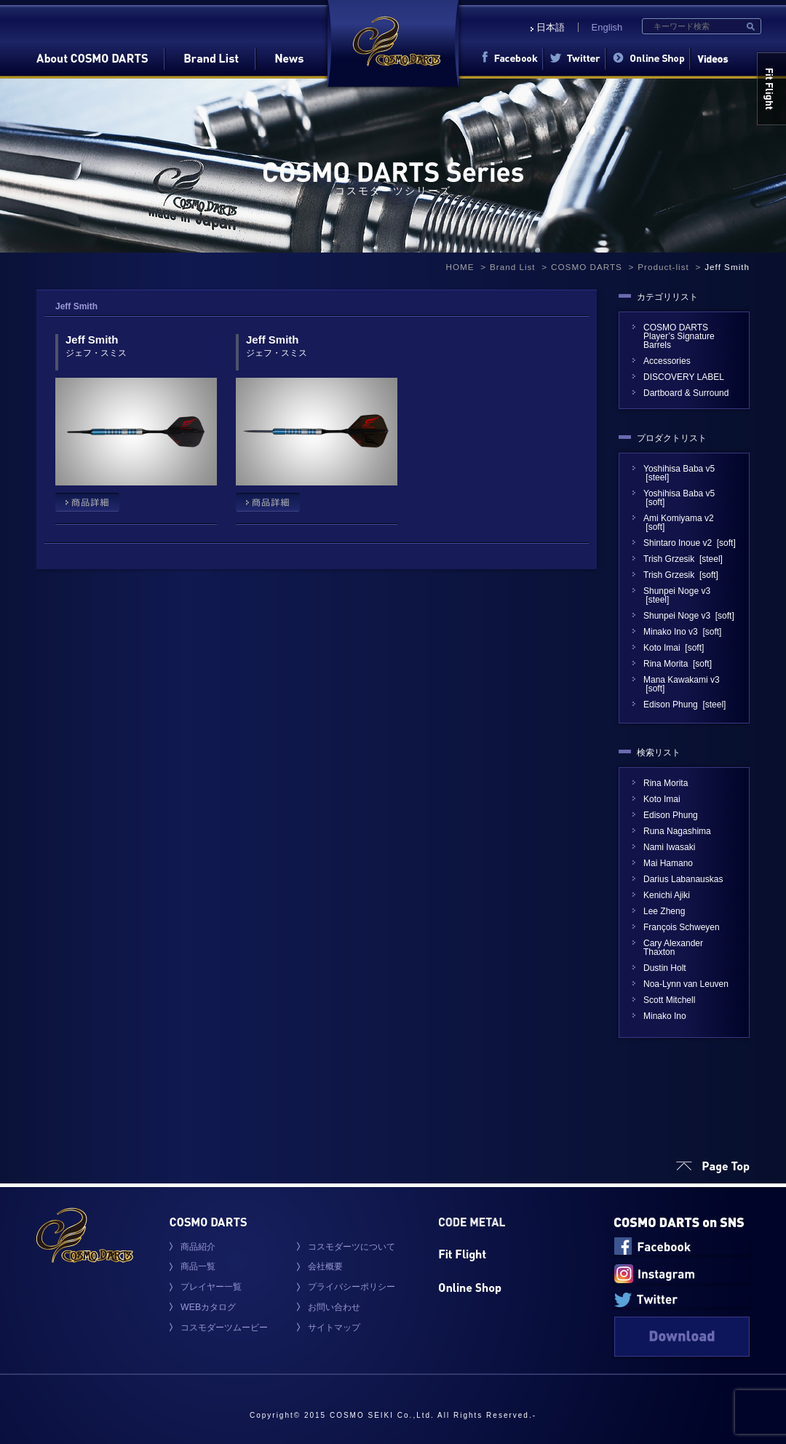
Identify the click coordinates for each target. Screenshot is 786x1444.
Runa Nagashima (677, 831)
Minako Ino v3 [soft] (682, 632)
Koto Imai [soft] (673, 648)
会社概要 (325, 1266)
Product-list (663, 266)
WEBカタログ (208, 1307)
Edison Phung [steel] (684, 704)
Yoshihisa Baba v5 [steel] (679, 473)
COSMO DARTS (586, 266)
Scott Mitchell (669, 1000)
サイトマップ (334, 1327)
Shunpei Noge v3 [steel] (676, 595)
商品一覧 (197, 1266)
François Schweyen (681, 927)
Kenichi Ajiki (666, 895)
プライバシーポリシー (351, 1287)
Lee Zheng (664, 911)
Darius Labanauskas (683, 879)
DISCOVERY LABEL (688, 377)
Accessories (667, 361)
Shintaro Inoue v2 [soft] (689, 543)
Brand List (513, 266)
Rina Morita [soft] (677, 664)
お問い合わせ (334, 1307)
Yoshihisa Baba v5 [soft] (679, 497)
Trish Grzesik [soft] (680, 575)
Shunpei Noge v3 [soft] (688, 616)
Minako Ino (664, 1016)
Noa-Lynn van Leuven (686, 984)
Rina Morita (665, 783)
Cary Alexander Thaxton (673, 947)
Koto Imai (661, 799)
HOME (459, 266)
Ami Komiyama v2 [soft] (678, 522)
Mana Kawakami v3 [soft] (681, 684)
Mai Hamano (668, 863)
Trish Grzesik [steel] (683, 559)
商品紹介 (197, 1247)
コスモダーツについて (351, 1247)
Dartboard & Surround (686, 393)
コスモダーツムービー (224, 1327)
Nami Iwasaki (669, 847)
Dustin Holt (664, 968)
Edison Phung (670, 815)
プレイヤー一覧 (211, 1287)
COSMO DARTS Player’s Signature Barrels (679, 336)
